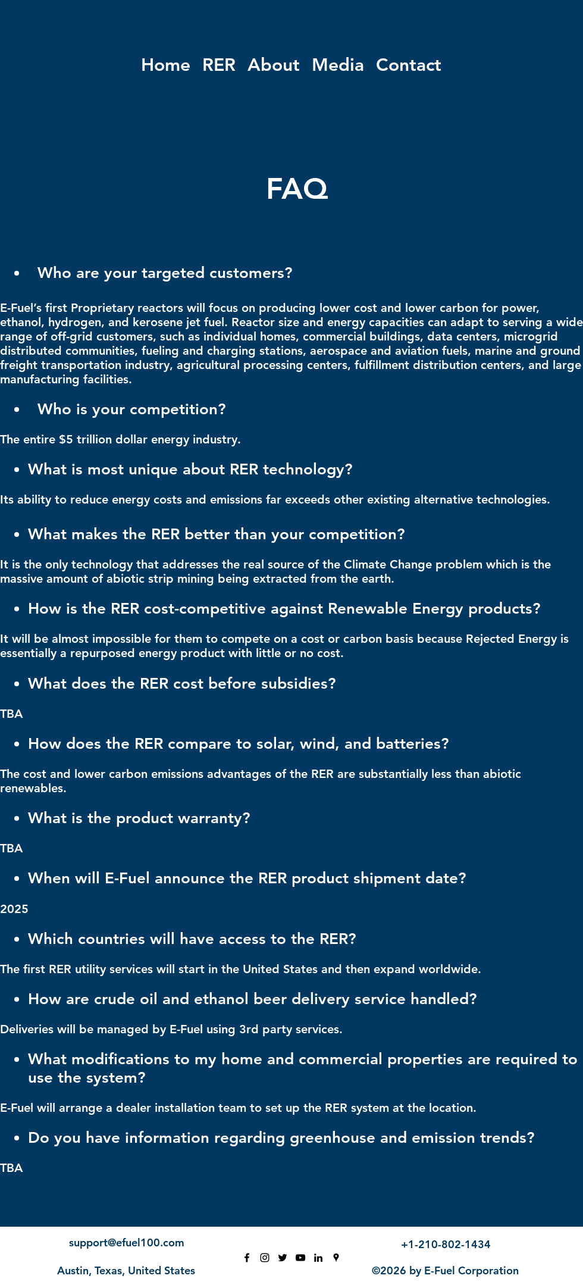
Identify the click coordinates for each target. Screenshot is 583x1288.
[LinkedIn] (318, 1258)
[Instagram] (265, 1258)
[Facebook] (247, 1258)
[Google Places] (336, 1258)
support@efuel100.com (126, 1242)
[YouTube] (300, 1258)
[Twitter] (283, 1258)
